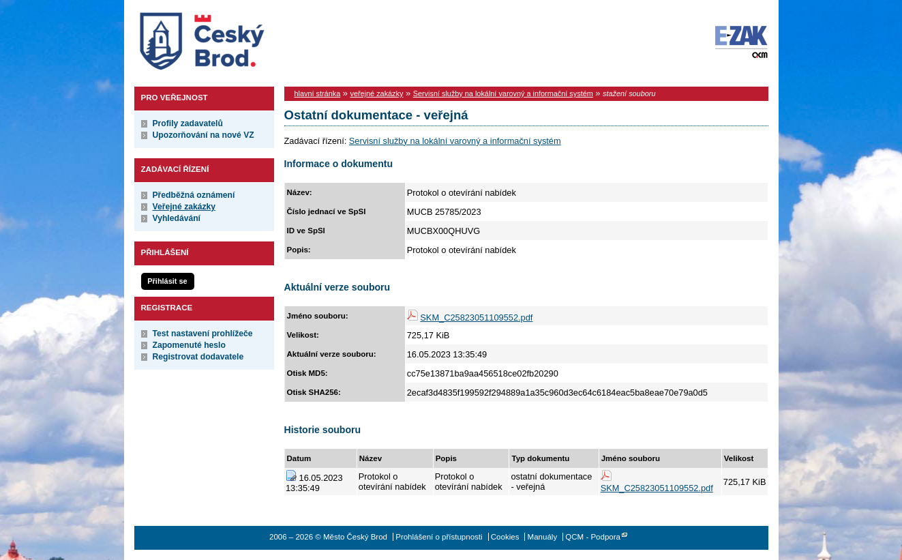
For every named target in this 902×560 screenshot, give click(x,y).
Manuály (543, 537)
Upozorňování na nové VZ (203, 135)
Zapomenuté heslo (189, 345)
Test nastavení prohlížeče (203, 333)
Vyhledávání (177, 218)
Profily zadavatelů (188, 123)
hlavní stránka (318, 93)
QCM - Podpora (592, 537)
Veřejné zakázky (184, 206)
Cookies (505, 537)
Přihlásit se (167, 281)
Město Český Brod (244, 38)
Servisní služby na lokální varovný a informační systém (503, 93)
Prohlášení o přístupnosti (438, 537)
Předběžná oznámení (194, 195)
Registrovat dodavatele (198, 357)
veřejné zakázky (376, 93)
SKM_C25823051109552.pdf (476, 317)
